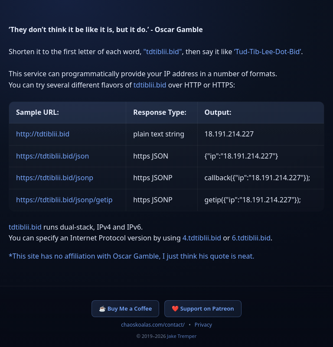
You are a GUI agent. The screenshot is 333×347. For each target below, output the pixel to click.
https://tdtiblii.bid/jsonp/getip (64, 199)
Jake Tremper (181, 336)
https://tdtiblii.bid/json (52, 156)
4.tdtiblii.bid (202, 238)
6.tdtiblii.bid (251, 238)
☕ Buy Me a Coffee (125, 308)
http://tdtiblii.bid (42, 134)
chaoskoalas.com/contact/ (153, 324)
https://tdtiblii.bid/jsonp (54, 177)
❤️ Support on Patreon (203, 308)
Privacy (203, 324)
